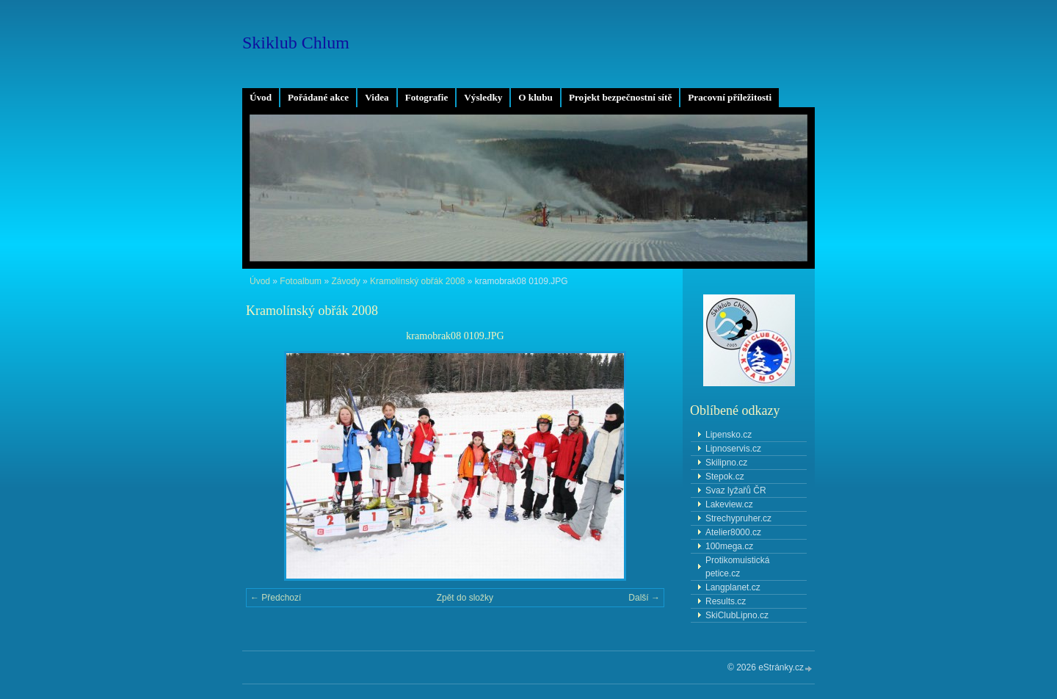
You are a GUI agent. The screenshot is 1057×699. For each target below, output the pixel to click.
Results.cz (725, 601)
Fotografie (426, 97)
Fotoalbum (301, 281)
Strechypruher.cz (738, 518)
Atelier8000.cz (733, 532)
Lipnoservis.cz (733, 448)
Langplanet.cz (732, 587)
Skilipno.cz (726, 462)
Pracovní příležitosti (729, 97)
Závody (345, 281)
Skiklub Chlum (295, 42)
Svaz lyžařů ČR (735, 490)
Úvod (261, 97)
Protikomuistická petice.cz (737, 567)
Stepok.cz (724, 476)
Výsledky (483, 97)
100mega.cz (729, 546)
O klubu (535, 97)
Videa (376, 97)
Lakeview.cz (729, 504)
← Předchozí (275, 598)
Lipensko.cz (728, 435)
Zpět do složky (465, 598)
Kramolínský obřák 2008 (417, 281)
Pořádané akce (318, 97)
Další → (644, 598)
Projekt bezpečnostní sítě (620, 97)
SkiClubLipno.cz (737, 615)
